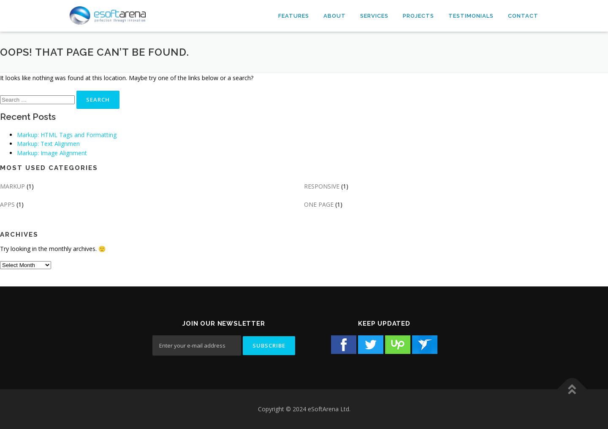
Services (374, 16)
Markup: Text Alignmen (48, 144)
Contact (523, 16)
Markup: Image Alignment (52, 153)
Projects (418, 16)
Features (293, 16)
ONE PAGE (319, 204)
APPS (7, 204)
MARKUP (12, 186)
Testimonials (471, 16)
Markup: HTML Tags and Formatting (67, 135)
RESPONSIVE (321, 186)
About (334, 16)
